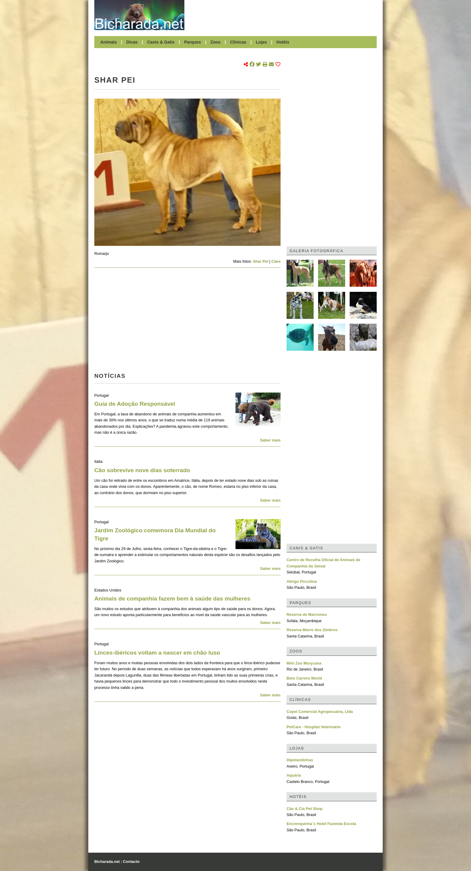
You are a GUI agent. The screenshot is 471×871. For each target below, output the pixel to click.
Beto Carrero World (304, 678)
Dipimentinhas (300, 760)
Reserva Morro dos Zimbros (312, 630)
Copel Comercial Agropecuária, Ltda (320, 711)
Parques (192, 42)
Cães (276, 261)
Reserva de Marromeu (307, 614)
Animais (108, 42)
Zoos (216, 42)
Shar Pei (260, 261)
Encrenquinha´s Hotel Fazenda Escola (321, 823)
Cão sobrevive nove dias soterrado (142, 470)
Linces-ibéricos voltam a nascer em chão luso (157, 652)
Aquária (294, 775)
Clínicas (238, 42)
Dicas (132, 42)
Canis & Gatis (161, 42)
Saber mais (270, 440)
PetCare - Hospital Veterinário (314, 727)
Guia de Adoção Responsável (134, 404)
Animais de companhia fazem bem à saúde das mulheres (172, 598)
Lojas (261, 42)
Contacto (131, 861)
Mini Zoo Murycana (304, 663)
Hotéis (282, 42)
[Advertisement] (283, 15)
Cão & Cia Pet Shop (304, 808)
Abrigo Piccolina (302, 581)
